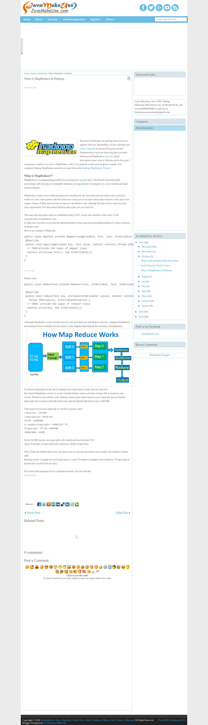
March (145, 296)
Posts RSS (163, 720)
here (107, 156)
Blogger (165, 355)
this (91, 207)
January (146, 305)
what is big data (87, 148)
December (147, 246)
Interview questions (74, 19)
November (147, 251)
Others (109, 19)
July (144, 281)
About (38, 19)
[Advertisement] (104, 46)
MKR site (61, 723)
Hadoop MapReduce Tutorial (96, 168)
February (146, 301)
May (144, 286)
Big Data (95, 19)
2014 (141, 316)
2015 (141, 311)
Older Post (122, 512)
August (145, 276)
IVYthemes (49, 723)
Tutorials (52, 19)
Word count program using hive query (159, 260)
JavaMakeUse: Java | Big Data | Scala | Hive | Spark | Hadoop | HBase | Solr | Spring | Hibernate (87, 720)
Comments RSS (178, 720)
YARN (76, 215)
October (146, 256)
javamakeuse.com (150, 333)
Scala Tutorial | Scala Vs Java (155, 265)
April (144, 291)
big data (83, 180)
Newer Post (33, 512)
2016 (141, 242)
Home (26, 19)
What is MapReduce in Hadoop (44, 78)
